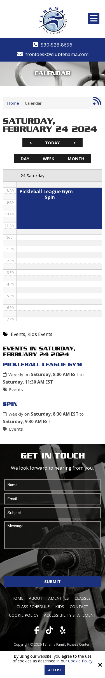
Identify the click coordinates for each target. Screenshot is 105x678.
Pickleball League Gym (42, 364)
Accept (54, 670)
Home (13, 103)
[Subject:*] (52, 512)
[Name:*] (52, 485)
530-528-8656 (56, 45)
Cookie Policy (80, 661)
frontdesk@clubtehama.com (56, 54)
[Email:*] (52, 498)
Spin (10, 404)
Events (16, 389)
